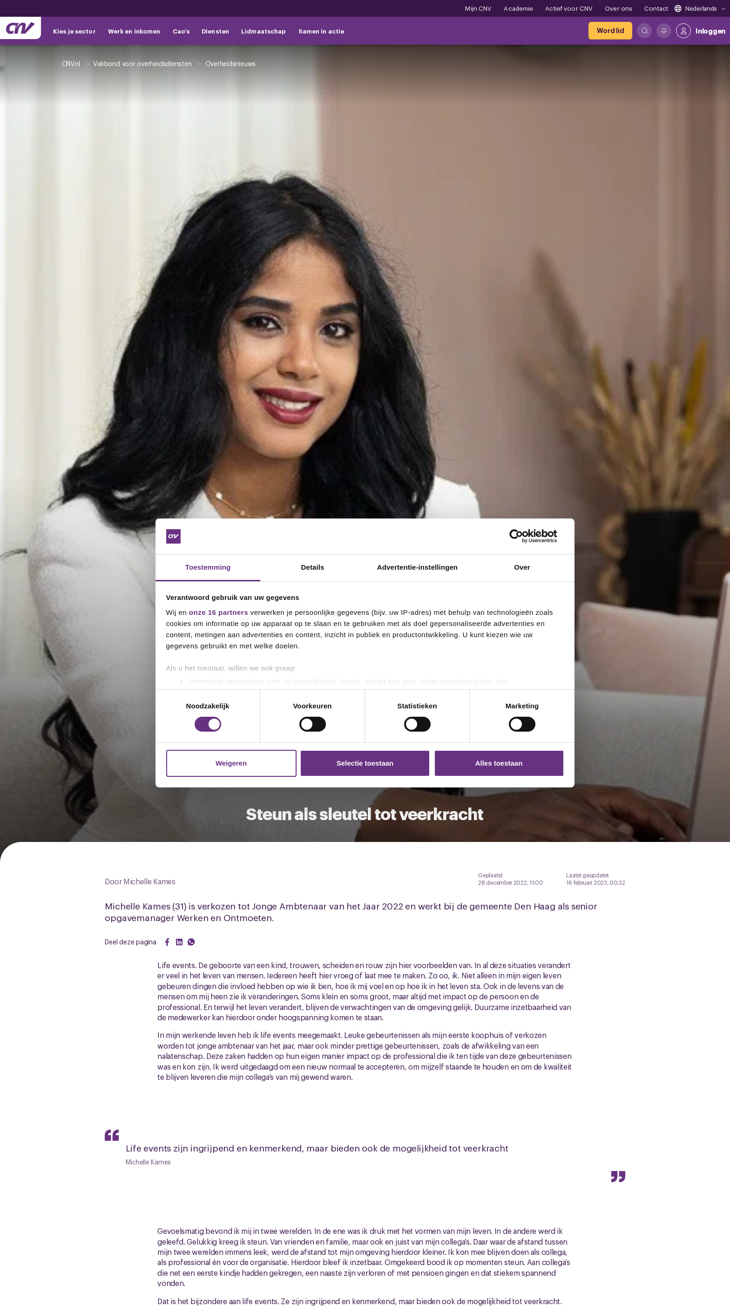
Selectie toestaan (365, 763)
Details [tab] (312, 567)
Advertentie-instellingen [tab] (417, 567)
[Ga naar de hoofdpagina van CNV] (20, 28)
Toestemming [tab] (208, 567)
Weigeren (231, 763)
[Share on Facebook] (167, 942)
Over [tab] (522, 567)
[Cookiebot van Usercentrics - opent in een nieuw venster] (523, 536)
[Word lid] (610, 31)
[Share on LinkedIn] (179, 942)
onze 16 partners (218, 612)
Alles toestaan (499, 763)
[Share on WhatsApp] (191, 942)
